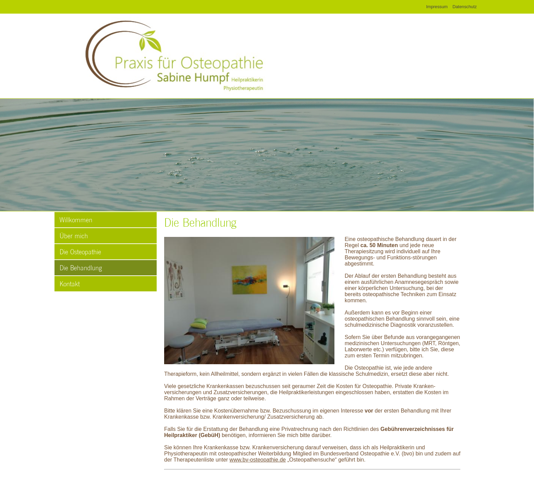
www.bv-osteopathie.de (258, 460)
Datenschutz (465, 6)
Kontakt (70, 283)
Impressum (436, 6)
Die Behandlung (81, 267)
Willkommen (76, 219)
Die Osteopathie (80, 251)
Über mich (74, 235)
